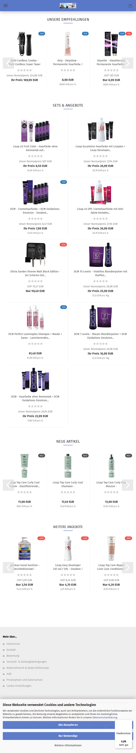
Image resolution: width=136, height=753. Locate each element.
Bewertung (13, 655)
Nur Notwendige (68, 736)
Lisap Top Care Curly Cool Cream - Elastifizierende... (24, 484)
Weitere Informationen (68, 745)
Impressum (13, 643)
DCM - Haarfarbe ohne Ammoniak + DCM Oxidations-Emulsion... (35, 398)
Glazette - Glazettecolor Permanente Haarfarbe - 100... (111, 62)
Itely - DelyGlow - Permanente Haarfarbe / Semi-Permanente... (68, 62)
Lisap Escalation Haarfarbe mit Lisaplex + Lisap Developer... (100, 148)
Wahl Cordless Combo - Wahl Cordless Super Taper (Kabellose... (24, 62)
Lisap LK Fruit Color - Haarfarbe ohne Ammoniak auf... (35, 148)
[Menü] (130, 722)
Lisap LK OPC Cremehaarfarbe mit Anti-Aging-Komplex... (100, 210)
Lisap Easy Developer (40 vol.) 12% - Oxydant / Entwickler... (68, 567)
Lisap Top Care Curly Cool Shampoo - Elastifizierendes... (68, 484)
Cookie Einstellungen (19, 685)
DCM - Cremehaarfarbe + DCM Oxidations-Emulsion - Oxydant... (35, 210)
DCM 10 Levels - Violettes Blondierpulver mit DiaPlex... (100, 273)
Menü (6, 5)
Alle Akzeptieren (68, 724)
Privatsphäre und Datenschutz (24, 679)
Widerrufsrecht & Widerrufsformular (28, 668)
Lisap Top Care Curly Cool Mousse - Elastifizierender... (111, 484)
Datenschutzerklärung (104, 717)
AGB (9, 674)
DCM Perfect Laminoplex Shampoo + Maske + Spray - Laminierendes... (35, 336)
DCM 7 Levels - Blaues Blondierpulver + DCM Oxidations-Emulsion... (100, 336)
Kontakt (11, 649)
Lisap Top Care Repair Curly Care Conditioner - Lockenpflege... (111, 567)
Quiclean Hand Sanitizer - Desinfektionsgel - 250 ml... (24, 567)
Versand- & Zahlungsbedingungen (27, 661)
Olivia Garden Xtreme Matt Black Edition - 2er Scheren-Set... (35, 273)
